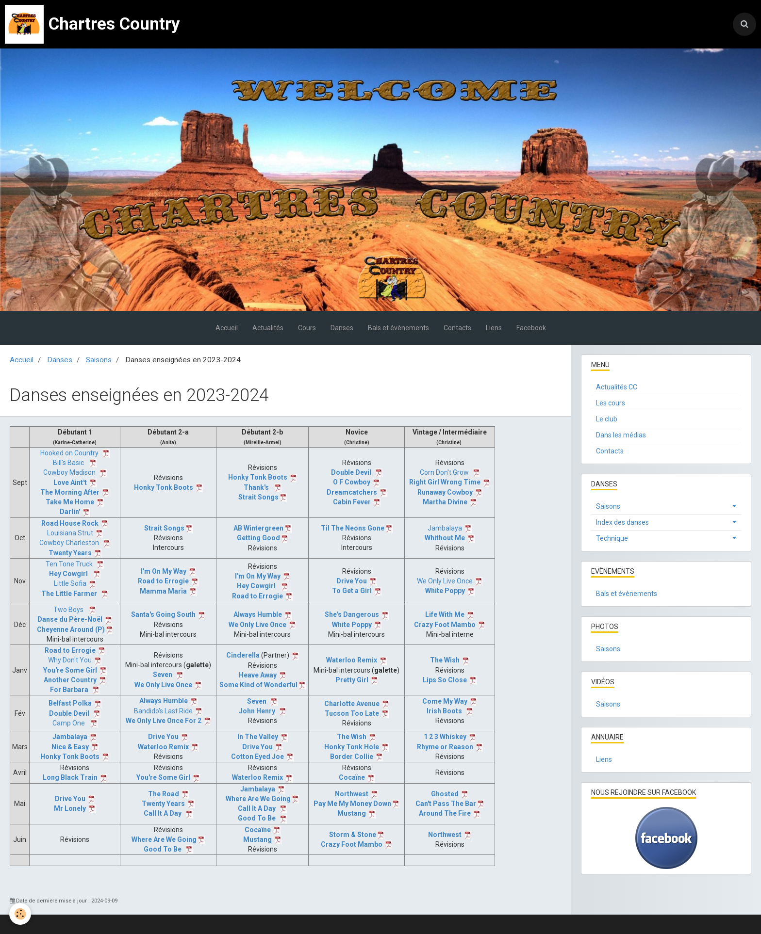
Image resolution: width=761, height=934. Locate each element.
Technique (612, 538)
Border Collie (351, 756)
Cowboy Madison (69, 472)
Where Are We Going (258, 799)
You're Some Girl (70, 670)
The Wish (445, 660)
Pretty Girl (351, 680)
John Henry (257, 711)
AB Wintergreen (258, 528)
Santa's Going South (163, 614)
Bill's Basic (68, 463)
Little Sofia (70, 583)
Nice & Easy (70, 747)
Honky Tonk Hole (351, 747)
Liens (494, 328)
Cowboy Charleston (69, 543)
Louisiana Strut (70, 533)
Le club (606, 419)
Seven (162, 674)
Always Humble (257, 614)
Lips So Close (445, 680)
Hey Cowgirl (68, 574)
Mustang (351, 813)
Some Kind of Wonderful (258, 685)
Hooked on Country (69, 453)
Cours (307, 328)
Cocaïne (352, 777)
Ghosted (445, 794)
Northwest (351, 794)
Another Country (70, 680)
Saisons (99, 359)
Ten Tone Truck (69, 564)
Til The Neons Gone (352, 528)
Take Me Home (70, 502)
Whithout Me (445, 538)
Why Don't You (70, 660)
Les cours (610, 403)
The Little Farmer (69, 593)
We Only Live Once (445, 581)
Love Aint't (70, 482)
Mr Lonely (70, 808)
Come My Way (444, 701)
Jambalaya (445, 528)
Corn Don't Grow (444, 472)
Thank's (256, 487)
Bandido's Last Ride (163, 711)
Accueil (226, 328)
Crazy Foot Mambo (445, 624)
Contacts (457, 328)
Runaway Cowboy (445, 492)
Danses (342, 328)
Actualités (267, 328)
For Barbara (69, 689)
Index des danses (622, 522)
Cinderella (243, 655)
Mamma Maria (163, 591)
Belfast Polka (70, 703)
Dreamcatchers (352, 492)
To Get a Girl (352, 591)
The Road (163, 794)
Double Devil (351, 472)
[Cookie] (21, 914)
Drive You (351, 581)
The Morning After (69, 492)
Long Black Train (70, 777)
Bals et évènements (398, 328)
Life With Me (444, 614)
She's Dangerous (352, 614)
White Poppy (445, 591)
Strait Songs (258, 497)
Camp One (68, 723)
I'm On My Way (163, 571)
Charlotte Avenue (352, 704)
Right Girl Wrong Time (444, 482)
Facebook (531, 328)
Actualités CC (616, 387)
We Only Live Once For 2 (163, 721)
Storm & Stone (352, 834)
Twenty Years (70, 553)
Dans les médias (621, 435)
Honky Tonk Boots (163, 487)
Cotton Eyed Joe (257, 756)
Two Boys (68, 609)
